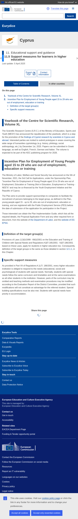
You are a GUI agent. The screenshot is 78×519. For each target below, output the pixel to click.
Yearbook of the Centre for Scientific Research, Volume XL (34, 96)
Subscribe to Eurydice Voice (15, 366)
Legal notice (7, 491)
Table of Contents (21, 84)
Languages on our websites (15, 477)
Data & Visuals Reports (12, 342)
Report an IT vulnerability (13, 471)
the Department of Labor (41, 220)
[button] (73, 8)
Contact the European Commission (18, 457)
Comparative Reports (12, 338)
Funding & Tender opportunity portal (18, 434)
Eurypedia (6, 347)
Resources (7, 467)
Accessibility (7, 420)
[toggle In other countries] (57, 83)
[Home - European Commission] (23, 8)
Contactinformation (44, 73)
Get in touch (7, 415)
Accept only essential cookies (46, 513)
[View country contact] (44, 73)
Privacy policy (8, 486)
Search (70, 16)
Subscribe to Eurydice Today (15, 370)
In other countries (57, 84)
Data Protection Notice (12, 385)
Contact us (7, 380)
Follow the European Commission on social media (25, 462)
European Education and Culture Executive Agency (27, 400)
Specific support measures (22, 109)
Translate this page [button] (59, 9)
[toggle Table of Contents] (21, 83)
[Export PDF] (30, 73)
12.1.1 (69, 249)
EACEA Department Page (14, 429)
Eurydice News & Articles (13, 361)
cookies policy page (51, 498)
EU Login (6, 351)
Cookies (6, 482)
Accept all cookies (19, 513)
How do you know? (67, 2)
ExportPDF (29, 73)
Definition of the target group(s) (24, 106)
